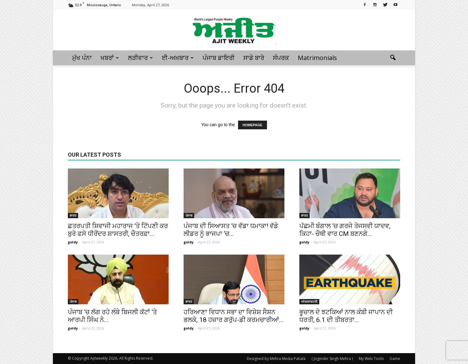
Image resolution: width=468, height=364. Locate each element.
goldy (73, 242)
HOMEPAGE (252, 125)
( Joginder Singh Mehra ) (332, 358)
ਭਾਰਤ (73, 215)
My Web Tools (371, 358)
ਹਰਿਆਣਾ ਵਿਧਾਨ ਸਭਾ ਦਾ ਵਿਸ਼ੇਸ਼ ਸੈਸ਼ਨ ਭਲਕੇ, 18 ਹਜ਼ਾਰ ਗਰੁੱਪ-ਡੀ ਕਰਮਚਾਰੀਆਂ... (234, 316)
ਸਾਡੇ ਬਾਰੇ (253, 57)
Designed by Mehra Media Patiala (276, 358)
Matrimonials (317, 57)
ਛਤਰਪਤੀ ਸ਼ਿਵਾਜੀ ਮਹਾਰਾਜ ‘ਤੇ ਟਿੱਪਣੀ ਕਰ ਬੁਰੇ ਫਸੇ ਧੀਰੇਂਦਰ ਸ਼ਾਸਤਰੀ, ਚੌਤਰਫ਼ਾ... (118, 229)
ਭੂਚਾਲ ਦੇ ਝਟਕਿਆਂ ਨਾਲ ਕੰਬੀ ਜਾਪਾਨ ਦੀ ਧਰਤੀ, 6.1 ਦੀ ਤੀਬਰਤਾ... (346, 316)
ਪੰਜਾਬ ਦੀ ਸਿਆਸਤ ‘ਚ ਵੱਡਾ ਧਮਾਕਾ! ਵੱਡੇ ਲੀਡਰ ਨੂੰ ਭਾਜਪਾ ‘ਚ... (231, 229)
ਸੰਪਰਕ (281, 57)
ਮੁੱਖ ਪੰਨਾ (82, 57)
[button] (392, 57)
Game (395, 358)
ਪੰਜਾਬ (188, 215)
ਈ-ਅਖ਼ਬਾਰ (178, 57)
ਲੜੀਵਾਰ (140, 57)
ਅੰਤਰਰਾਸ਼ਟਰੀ (309, 301)
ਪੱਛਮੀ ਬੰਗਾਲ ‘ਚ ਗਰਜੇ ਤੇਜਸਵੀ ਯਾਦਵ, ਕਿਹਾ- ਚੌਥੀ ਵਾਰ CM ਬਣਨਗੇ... (345, 229)
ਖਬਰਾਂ (110, 57)
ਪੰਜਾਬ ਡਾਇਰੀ (219, 57)
